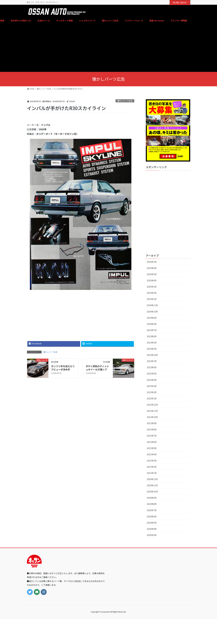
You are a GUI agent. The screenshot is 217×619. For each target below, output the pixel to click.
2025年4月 (152, 280)
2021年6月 (152, 441)
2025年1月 (152, 299)
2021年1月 (152, 472)
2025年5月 (152, 274)
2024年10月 (152, 311)
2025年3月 (152, 286)
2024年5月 (152, 323)
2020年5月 (152, 522)
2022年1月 (152, 398)
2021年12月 (152, 404)
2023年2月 (152, 348)
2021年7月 (152, 435)
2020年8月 (152, 503)
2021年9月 (152, 423)
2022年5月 (152, 373)
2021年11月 (152, 410)
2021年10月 (152, 417)
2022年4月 (152, 379)
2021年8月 (152, 429)
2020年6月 (152, 516)
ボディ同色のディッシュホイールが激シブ (97, 367)
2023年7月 (152, 330)
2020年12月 (152, 479)
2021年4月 (152, 454)
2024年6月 (152, 317)
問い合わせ (180, 2)
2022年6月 (152, 367)
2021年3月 (152, 460)
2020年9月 (152, 497)
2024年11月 (152, 305)
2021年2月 (152, 466)
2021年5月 (152, 448)
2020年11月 (152, 485)
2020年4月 (152, 528)
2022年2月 (152, 392)
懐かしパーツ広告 (124, 100)
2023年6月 (152, 336)
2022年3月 (152, 386)
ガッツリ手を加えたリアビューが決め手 (63, 367)
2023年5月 (152, 342)
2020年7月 (152, 510)
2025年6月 (152, 268)
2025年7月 (152, 261)
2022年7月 (152, 361)
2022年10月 (152, 354)
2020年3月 (152, 535)
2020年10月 (152, 491)
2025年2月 (152, 292)
